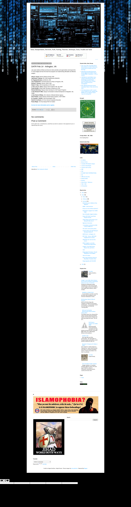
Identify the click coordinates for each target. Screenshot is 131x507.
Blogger (85, 468)
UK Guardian (84, 186)
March (84, 196)
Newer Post (34, 166)
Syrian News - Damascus (86, 182)
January (85, 201)
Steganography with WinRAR (89, 261)
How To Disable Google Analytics (90, 214)
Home (54, 166)
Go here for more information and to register (42, 105)
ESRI (82, 169)
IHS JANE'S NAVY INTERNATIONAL (88, 173)
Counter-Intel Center (86, 167)
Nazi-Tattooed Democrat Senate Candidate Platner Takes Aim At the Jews (89, 87)
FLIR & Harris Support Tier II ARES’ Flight (93, 324)
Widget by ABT (96, 59)
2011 (83, 264)
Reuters (83, 180)
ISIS (82, 175)
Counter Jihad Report (86, 165)
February (85, 199)
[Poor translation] (6, 480)
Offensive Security (85, 176)
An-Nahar (83, 160)
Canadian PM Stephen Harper (88, 163)
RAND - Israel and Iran (88, 206)
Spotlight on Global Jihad (87, 292)
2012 (83, 195)
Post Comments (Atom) (42, 169)
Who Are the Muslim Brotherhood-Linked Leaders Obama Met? (88, 311)
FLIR (82, 171)
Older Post (73, 166)
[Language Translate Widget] (42, 461)
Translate (43, 464)
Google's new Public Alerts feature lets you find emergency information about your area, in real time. (89, 282)
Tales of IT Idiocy (86, 255)
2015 (83, 192)
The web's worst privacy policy (89, 228)
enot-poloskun (74, 468)
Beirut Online (84, 162)
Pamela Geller (84, 178)
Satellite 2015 (85, 335)
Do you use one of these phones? (90, 208)
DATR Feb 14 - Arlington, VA (89, 234)
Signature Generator (87, 223)
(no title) (91, 271)
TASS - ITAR (83, 184)
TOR (84, 250)
